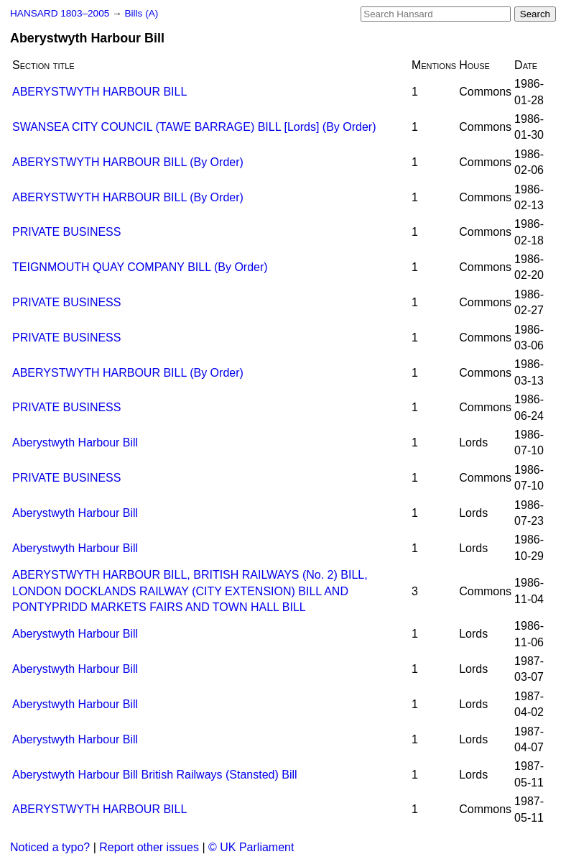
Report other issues (149, 847)
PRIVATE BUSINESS (66, 232)
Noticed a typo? (50, 847)
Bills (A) (141, 13)
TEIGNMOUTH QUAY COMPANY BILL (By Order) (140, 267)
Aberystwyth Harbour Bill (75, 442)
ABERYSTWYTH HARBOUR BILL (99, 92)
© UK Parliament (251, 847)
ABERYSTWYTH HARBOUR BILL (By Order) (127, 162)
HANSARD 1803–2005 (59, 13)
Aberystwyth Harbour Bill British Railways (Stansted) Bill (154, 775)
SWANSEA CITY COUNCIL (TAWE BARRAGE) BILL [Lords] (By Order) (194, 127)
